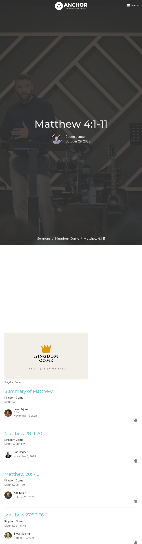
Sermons (44, 238)
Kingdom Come (67, 238)
